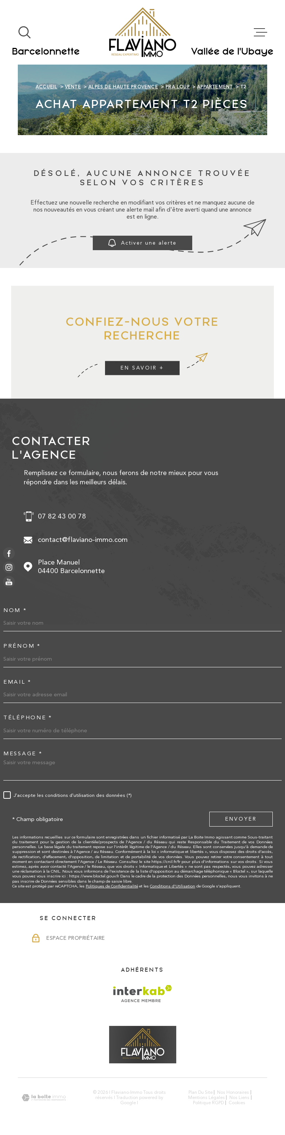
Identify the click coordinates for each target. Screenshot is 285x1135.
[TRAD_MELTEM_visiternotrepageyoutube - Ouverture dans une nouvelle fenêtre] (9, 582)
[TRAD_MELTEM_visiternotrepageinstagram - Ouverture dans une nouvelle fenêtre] (9, 567)
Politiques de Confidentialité (112, 886)
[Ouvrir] (24, 32)
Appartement (215, 86)
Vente (73, 86)
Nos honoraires (233, 1092)
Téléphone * (27, 717)
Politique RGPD (208, 1102)
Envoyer (241, 819)
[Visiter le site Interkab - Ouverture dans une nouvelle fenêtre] (142, 993)
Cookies (237, 1102)
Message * (22, 753)
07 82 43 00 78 (62, 516)
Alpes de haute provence (123, 86)
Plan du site (201, 1092)
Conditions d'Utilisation (172, 886)
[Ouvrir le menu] (260, 32)
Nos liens (239, 1097)
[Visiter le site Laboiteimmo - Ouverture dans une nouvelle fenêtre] (44, 1097)
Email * (17, 682)
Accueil (46, 86)
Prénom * (22, 646)
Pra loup (178, 86)
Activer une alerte (142, 243)
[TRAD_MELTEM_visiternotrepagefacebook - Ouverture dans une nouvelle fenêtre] (9, 553)
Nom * (15, 610)
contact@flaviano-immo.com (83, 540)
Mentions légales (206, 1097)
